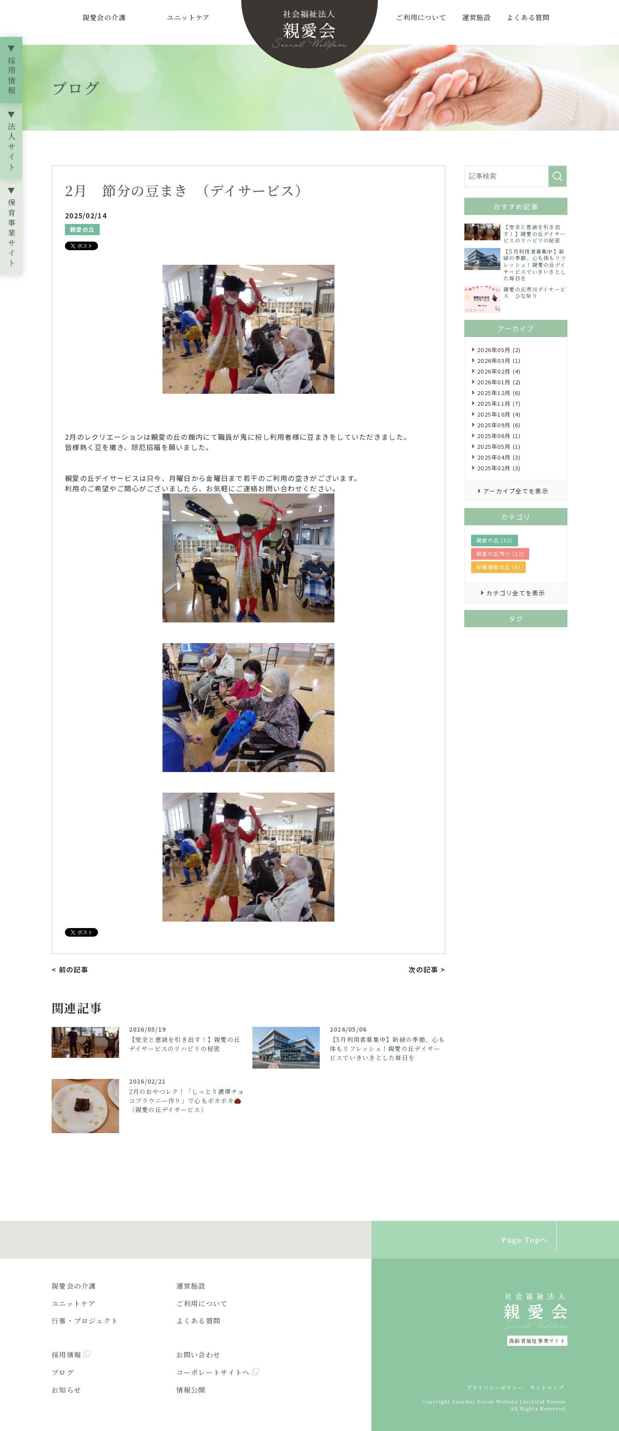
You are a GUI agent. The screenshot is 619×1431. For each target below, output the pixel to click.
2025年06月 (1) (499, 436)
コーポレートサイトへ (213, 1372)
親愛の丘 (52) (494, 540)
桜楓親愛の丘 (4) (498, 566)
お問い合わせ (198, 1355)
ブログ (63, 1372)
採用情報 (11, 76)
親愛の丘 (82, 229)
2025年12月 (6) (499, 393)
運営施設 (476, 17)
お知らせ (66, 1390)
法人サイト (11, 148)
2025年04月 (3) (499, 457)
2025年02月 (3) (499, 468)
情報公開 (191, 1390)
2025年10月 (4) (499, 414)
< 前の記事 (70, 969)
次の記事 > (426, 969)
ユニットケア (188, 17)
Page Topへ (525, 1240)
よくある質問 (528, 17)
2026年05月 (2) (499, 350)
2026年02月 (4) (499, 371)
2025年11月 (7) (499, 403)
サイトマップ (547, 1387)
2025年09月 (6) (499, 425)
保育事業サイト (11, 234)
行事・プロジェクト (85, 1321)
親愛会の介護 (104, 17)
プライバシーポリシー (495, 1387)
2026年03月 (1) (499, 360)
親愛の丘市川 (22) (500, 553)
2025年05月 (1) (499, 446)
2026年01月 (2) (499, 382)
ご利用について (421, 17)
